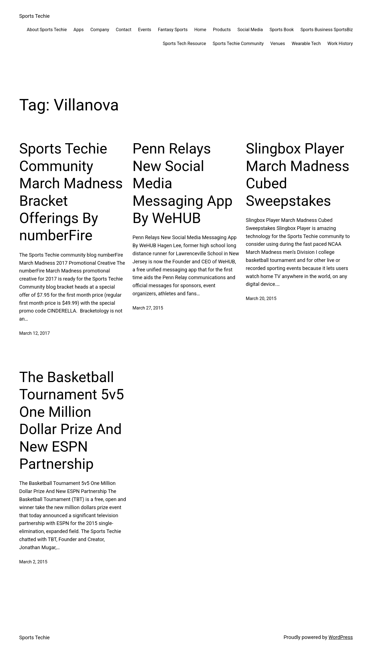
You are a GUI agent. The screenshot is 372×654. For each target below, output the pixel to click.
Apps (78, 29)
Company (99, 29)
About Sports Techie (47, 29)
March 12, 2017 (34, 333)
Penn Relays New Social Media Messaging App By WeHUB (183, 183)
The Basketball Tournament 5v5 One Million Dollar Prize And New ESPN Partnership (71, 420)
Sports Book (281, 29)
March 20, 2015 (261, 298)
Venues (277, 43)
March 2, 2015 (33, 561)
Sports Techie (34, 16)
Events (144, 29)
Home (200, 29)
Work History (340, 43)
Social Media (250, 29)
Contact (124, 29)
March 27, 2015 (148, 308)
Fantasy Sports (173, 29)
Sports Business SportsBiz (327, 29)
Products (222, 29)
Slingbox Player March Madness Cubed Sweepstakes (297, 174)
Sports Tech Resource (184, 43)
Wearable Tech (306, 43)
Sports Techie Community (238, 43)
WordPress (341, 637)
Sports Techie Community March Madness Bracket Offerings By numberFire (71, 192)
